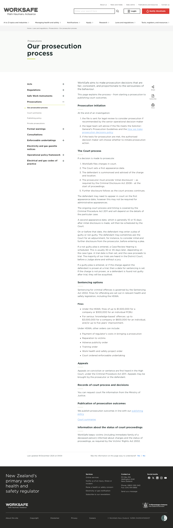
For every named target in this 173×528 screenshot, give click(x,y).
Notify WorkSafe (155, 11)
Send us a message (129, 491)
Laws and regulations (40, 28)
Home (29, 28)
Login (132, 11)
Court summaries (87, 419)
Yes (138, 456)
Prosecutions (53, 28)
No (144, 456)
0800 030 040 (133, 485)
